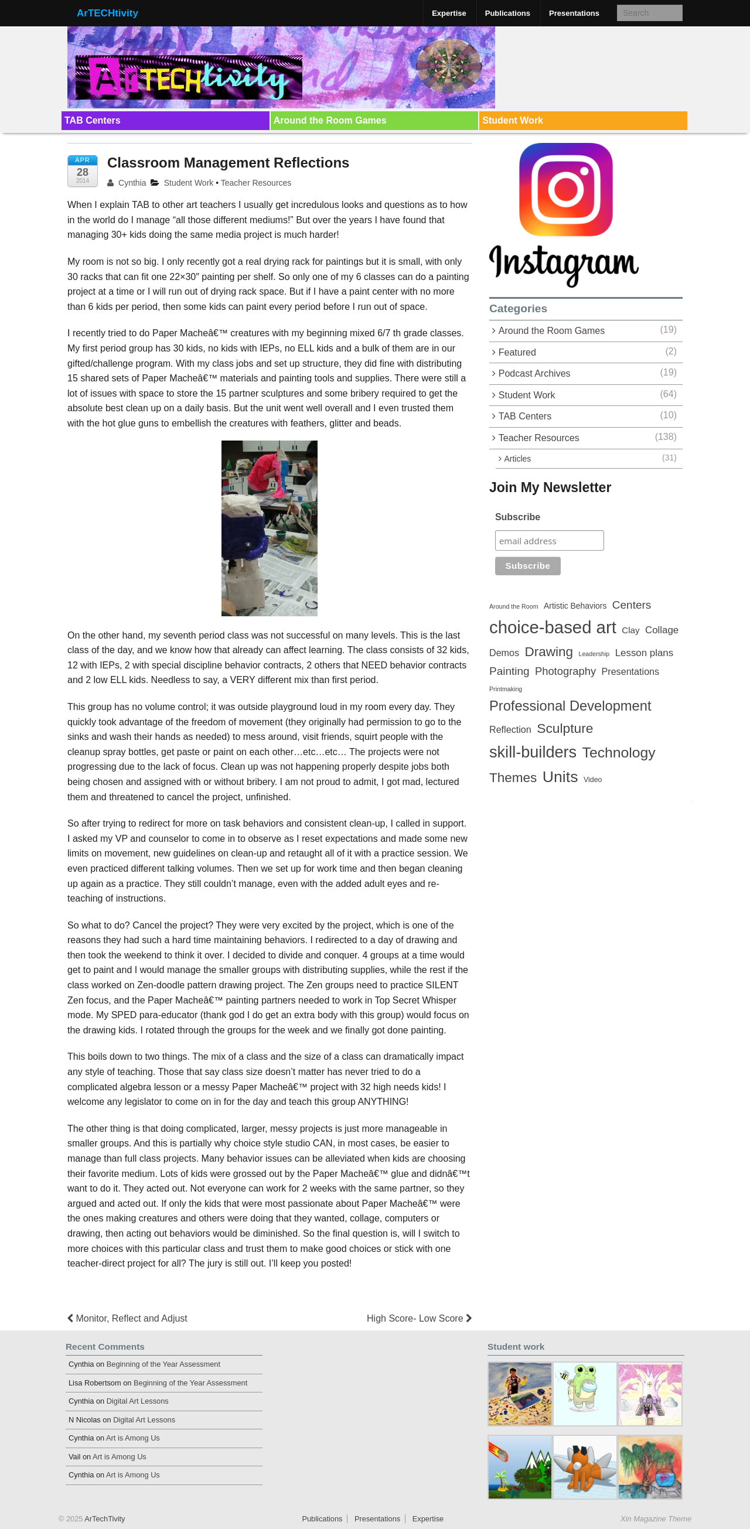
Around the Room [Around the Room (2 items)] (513, 606)
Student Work (512, 120)
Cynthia (126, 182)
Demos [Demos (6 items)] (504, 652)
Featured (517, 352)
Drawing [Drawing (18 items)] (549, 651)
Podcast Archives (535, 373)
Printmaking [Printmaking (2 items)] (505, 688)
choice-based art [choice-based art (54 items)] (552, 627)
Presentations (574, 13)
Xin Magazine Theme (656, 1518)
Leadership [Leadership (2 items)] (594, 653)
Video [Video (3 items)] (593, 780)
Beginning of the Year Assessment (163, 1364)
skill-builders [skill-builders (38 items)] (533, 752)
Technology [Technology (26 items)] (619, 752)
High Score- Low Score (419, 1318)
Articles (517, 458)
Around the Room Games (330, 120)
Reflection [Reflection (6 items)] (510, 729)
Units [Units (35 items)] (560, 777)
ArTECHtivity (107, 13)
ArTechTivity (104, 1518)
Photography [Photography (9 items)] (565, 671)
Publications (507, 13)
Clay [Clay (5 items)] (630, 630)
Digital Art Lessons (138, 1401)
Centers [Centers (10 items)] (631, 605)
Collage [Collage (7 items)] (662, 630)
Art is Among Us (133, 1438)
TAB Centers (92, 120)
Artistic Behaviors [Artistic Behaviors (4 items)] (575, 605)
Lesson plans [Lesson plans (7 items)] (644, 652)
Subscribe (517, 517)
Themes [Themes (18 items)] (513, 777)
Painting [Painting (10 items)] (509, 671)
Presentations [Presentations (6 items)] (631, 671)
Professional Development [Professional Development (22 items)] (570, 706)
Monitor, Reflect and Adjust (127, 1318)
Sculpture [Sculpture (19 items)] (565, 728)
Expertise (449, 13)
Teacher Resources (256, 182)
